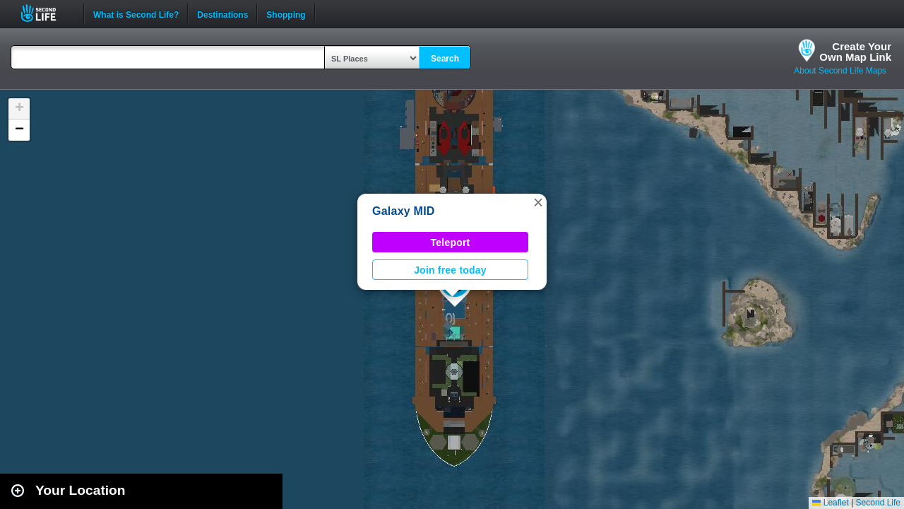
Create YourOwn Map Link (855, 51)
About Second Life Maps (840, 71)
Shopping (285, 13)
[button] (538, 202)
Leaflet (830, 503)
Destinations (222, 13)
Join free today (450, 270)
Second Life (46, 13)
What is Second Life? (136, 13)
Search (445, 59)
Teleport (450, 242)
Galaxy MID (403, 211)
